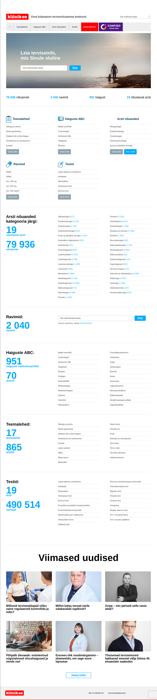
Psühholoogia (119, 226)
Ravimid (117, 236)
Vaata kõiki (12, 152)
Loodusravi (65, 269)
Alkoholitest (63, 181)
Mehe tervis (63, 458)
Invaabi (9, 146)
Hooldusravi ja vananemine (18, 141)
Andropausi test (65, 186)
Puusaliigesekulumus (119, 353)
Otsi (149, 16)
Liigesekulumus (116, 386)
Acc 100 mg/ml (12, 191)
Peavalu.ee (115, 429)
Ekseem (61, 146)
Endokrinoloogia (117, 131)
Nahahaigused (67, 278)
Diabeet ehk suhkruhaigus (17, 136)
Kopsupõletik (63, 381)
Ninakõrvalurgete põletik (120, 400)
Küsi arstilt (89, 27)
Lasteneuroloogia (69, 264)
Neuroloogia (66, 293)
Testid (74, 27)
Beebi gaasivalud (13, 131)
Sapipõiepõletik (116, 405)
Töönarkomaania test (119, 486)
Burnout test (63, 191)
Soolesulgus (115, 367)
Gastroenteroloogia (118, 141)
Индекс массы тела (119, 510)
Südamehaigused (120, 259)
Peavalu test (115, 496)
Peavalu (65, 297)
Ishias (112, 376)
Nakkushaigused (67, 288)
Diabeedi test (63, 524)
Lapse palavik (64, 448)
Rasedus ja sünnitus (122, 231)
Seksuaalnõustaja (121, 245)
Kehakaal (62, 177)
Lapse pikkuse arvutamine (69, 172)
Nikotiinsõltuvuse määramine (70, 515)
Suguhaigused (119, 264)
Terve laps (114, 443)
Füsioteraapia (116, 136)
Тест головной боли (119, 515)
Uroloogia (117, 283)
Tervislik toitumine (117, 453)
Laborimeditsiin (68, 255)
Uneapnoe (114, 505)
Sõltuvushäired (118, 255)
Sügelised (62, 141)
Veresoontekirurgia (120, 293)
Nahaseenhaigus (65, 391)
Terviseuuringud (119, 269)
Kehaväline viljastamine (71, 240)
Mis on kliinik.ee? (96, 693)
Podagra (61, 376)
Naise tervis (115, 424)
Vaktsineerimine (119, 288)
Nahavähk (62, 462)
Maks (60, 453)
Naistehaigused (68, 283)
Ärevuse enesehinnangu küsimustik (125, 482)
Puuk (112, 434)
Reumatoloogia (119, 240)
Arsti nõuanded (58, 27)
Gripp (112, 362)
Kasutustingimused (116, 693)
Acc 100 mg (11, 181)
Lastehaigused (68, 259)
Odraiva (61, 395)
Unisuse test (115, 501)
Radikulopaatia (116, 395)
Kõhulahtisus (63, 405)
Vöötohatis (114, 357)
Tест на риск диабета (119, 520)
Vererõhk (62, 400)
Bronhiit (113, 372)
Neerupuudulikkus (118, 391)
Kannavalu (114, 381)
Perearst (117, 217)
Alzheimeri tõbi (64, 136)
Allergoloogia (115, 127)
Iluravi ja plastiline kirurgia (121, 146)
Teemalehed (22, 27)
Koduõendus (65, 245)
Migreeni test (115, 491)
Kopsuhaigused (67, 250)
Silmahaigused (120, 250)
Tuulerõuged (63, 131)
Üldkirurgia (118, 278)
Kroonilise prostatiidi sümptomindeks (74, 505)
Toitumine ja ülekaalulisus (124, 274)
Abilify (8, 172)
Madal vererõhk (65, 127)
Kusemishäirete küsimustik (69, 510)
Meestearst (66, 274)
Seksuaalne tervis (65, 520)
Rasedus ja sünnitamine (120, 439)
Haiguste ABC (39, 27)
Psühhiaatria (119, 221)
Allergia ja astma (13, 127)
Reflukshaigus (64, 386)
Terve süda (114, 448)
